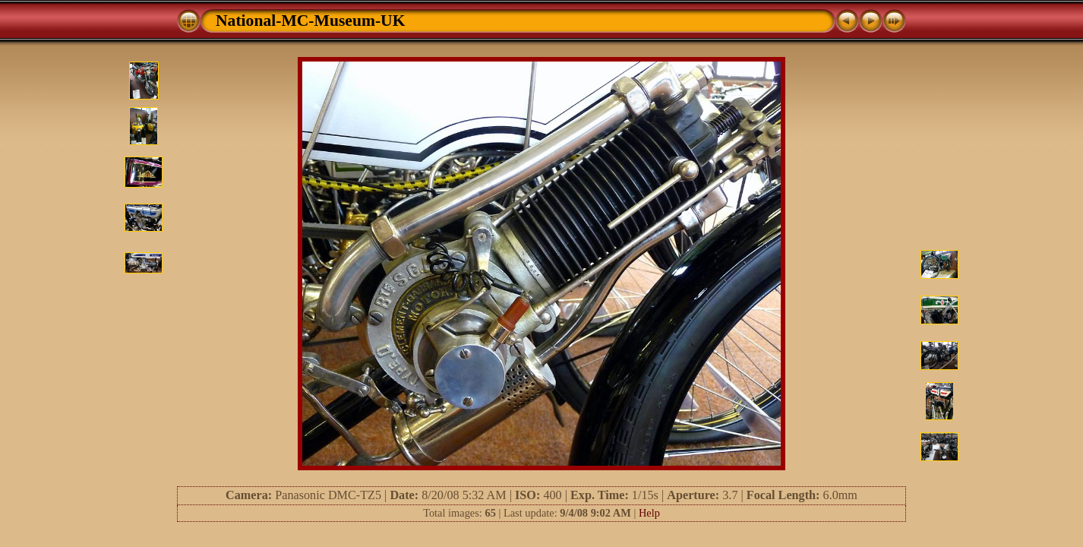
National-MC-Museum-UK (311, 20)
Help (649, 513)
